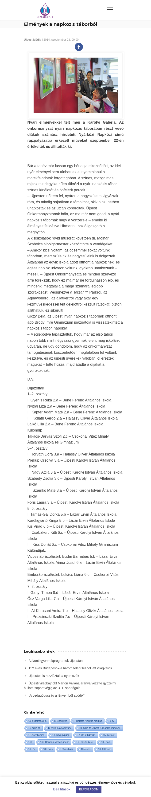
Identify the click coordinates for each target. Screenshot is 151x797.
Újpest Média (32, 39)
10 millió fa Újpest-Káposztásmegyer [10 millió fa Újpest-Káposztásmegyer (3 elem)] (99, 727)
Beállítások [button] (61, 789)
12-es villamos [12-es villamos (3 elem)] (36, 735)
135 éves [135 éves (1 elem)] (86, 749)
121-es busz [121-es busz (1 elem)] (66, 749)
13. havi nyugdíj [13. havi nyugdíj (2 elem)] (61, 735)
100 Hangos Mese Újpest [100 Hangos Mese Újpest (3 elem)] (54, 742)
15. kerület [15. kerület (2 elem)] (109, 735)
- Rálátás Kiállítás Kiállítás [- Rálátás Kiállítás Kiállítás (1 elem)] (88, 721)
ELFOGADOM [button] (89, 789)
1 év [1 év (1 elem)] (112, 721)
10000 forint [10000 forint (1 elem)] (104, 749)
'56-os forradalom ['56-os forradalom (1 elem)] (37, 721)
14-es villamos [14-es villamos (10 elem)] (86, 735)
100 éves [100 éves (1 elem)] (48, 749)
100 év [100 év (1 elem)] (31, 749)
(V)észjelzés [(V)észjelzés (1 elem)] (60, 721)
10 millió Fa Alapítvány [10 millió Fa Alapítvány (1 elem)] (59, 728)
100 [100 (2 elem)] (30, 742)
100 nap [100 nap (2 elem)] (105, 742)
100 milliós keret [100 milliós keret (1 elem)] (84, 742)
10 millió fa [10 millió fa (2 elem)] (34, 728)
